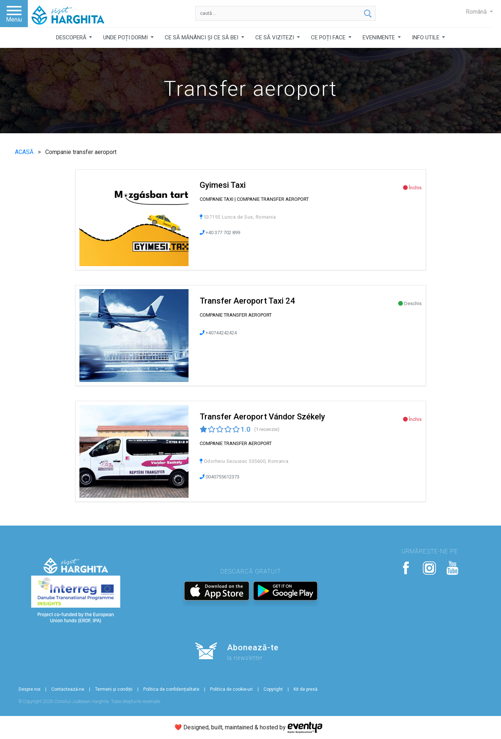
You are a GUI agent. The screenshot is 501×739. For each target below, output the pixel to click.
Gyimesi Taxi (223, 185)
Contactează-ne (67, 689)
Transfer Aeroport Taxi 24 (247, 300)
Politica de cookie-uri (231, 689)
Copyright (273, 689)
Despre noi (29, 689)
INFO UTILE (426, 37)
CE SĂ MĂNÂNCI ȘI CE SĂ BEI (202, 37)
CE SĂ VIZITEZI (275, 37)
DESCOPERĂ (72, 37)
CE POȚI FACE (329, 37)
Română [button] (477, 11)
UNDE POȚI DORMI (126, 37)
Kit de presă (306, 689)
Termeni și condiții (113, 689)
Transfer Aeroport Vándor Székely (262, 416)
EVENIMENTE (379, 37)
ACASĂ (25, 152)
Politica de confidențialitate (171, 689)
